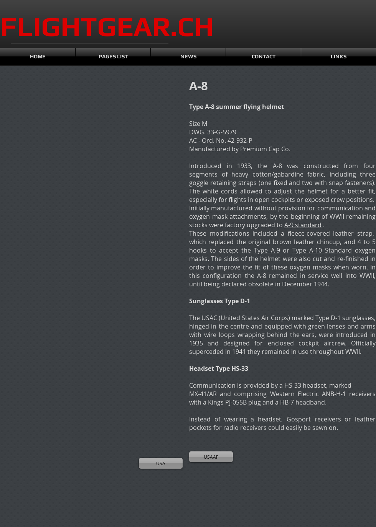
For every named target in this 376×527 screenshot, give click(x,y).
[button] (34, 119)
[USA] (161, 463)
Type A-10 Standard (322, 250)
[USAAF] (211, 456)
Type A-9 (267, 250)
